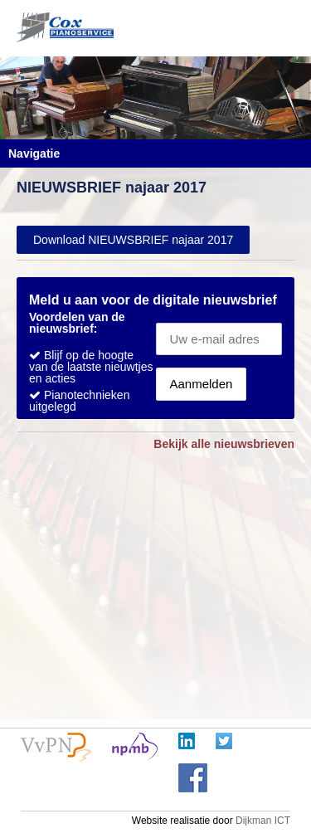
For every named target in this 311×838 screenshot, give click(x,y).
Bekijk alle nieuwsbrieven (223, 444)
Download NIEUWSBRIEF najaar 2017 (133, 239)
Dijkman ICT (263, 820)
